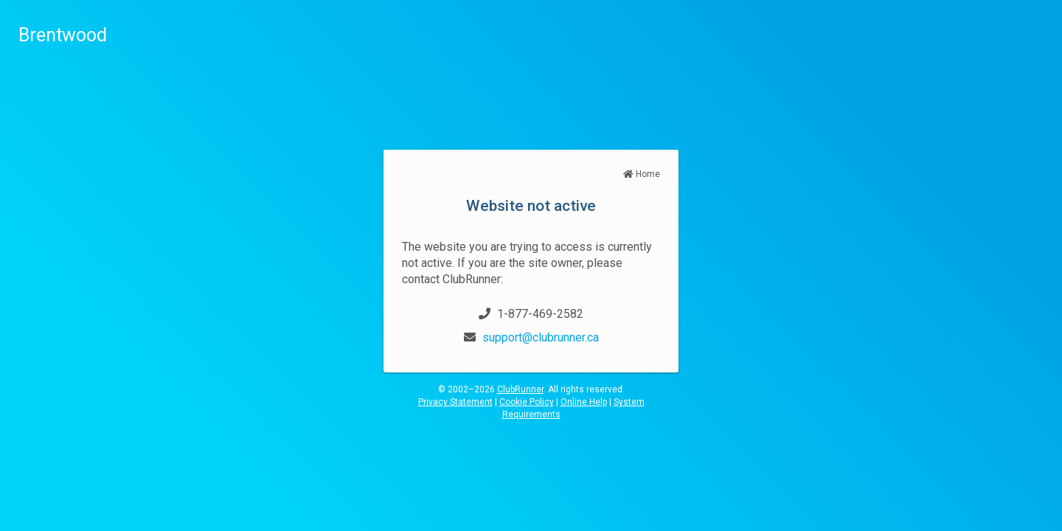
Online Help (583, 402)
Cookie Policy (526, 402)
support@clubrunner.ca (540, 337)
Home (641, 174)
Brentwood (62, 35)
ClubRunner (520, 389)
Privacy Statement (455, 402)
